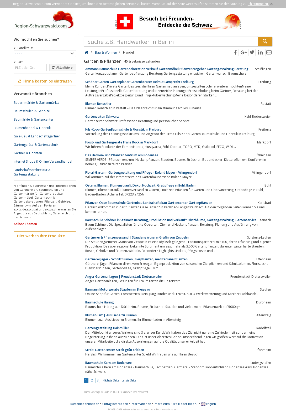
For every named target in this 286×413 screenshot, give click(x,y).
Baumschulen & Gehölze (32, 111)
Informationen (141, 404)
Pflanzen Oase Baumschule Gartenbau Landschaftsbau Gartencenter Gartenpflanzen (148, 202)
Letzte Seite (129, 380)
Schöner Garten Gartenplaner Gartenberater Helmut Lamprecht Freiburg (139, 82)
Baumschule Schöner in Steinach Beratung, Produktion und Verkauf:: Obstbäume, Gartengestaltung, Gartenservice (170, 220)
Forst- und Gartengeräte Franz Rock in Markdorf (121, 142)
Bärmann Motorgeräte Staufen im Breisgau (117, 289)
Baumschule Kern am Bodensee (108, 362)
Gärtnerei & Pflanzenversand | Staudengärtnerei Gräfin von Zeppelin (137, 237)
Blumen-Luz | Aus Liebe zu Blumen (111, 315)
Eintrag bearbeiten (115, 404)
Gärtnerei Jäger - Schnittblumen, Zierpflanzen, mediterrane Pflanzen (136, 259)
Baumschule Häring (99, 302)
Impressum (162, 404)
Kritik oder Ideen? (184, 404)
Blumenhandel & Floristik (32, 128)
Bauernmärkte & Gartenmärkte (37, 102)
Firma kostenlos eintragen (44, 81)
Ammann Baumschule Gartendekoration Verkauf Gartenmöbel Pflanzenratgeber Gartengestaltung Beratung (166, 69)
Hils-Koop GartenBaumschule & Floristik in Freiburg (123, 129)
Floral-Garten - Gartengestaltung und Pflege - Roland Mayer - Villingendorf (141, 172)
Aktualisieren (62, 67)
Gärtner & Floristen (28, 153)
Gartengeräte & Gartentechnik (36, 144)
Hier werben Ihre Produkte (41, 235)
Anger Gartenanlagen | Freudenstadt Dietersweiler (123, 276)
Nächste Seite (111, 380)
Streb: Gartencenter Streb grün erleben (114, 350)
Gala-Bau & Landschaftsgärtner (37, 136)
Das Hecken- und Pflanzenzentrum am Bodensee (121, 155)
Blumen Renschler (98, 103)
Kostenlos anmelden (84, 404)
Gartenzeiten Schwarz (102, 116)
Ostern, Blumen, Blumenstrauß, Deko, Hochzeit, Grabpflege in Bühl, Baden (140, 185)
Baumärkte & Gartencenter (34, 119)
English (208, 404)
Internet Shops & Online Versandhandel (43, 161)
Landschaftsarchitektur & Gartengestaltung (32, 172)
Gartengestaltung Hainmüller (107, 328)
